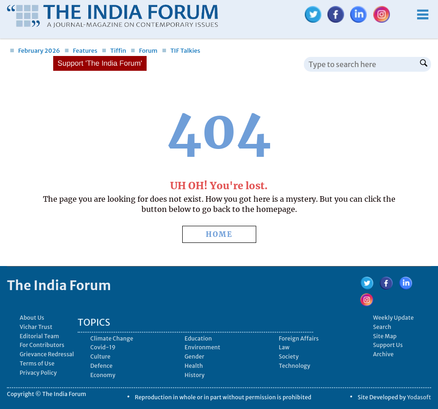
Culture (100, 356)
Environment (202, 347)
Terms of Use (36, 363)
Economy (102, 375)
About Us (31, 317)
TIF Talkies (181, 51)
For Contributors (41, 344)
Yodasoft (419, 397)
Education (198, 338)
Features (80, 51)
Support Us (387, 344)
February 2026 (35, 51)
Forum (143, 51)
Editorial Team (39, 336)
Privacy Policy (38, 372)
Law (284, 347)
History (194, 375)
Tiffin (114, 51)
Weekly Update (393, 317)
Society (289, 356)
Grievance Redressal (46, 354)
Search (382, 326)
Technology (294, 365)
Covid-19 (103, 347)
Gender (194, 356)
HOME (219, 234)
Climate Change (111, 338)
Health (194, 365)
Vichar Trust (35, 326)
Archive (383, 354)
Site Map (384, 336)
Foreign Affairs (299, 338)
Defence (101, 365)
